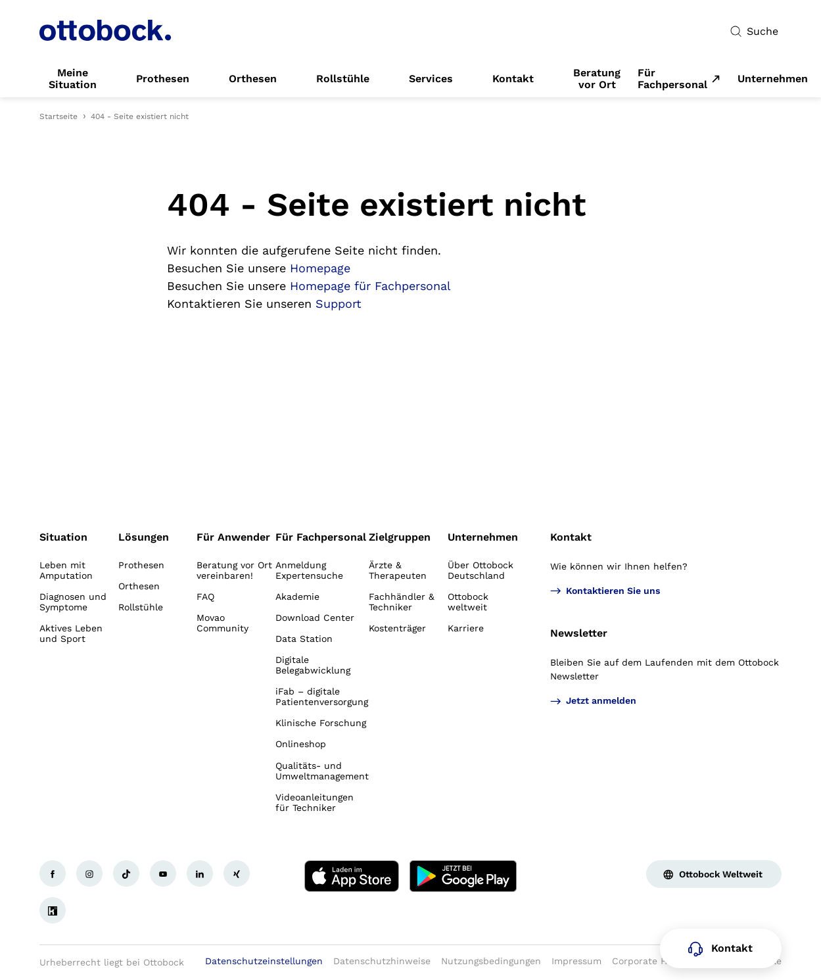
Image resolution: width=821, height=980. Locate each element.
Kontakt (571, 537)
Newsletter (578, 633)
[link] (72, 79)
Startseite (58, 116)
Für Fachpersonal (672, 79)
